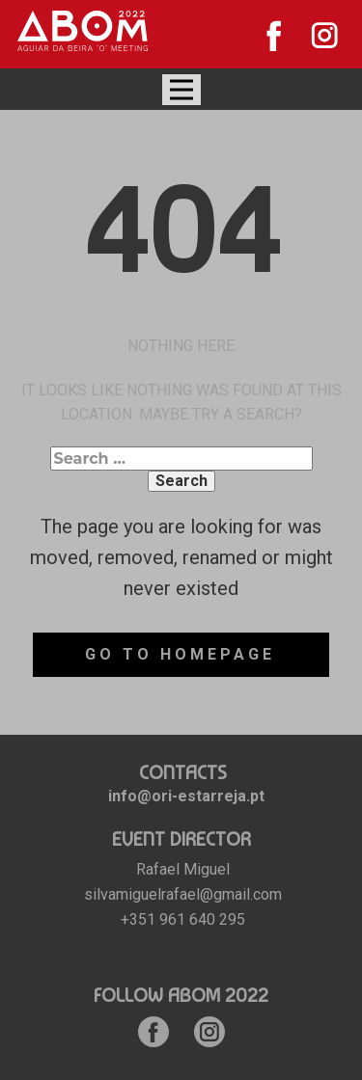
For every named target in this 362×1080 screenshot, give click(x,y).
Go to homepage (180, 654)
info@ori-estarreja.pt (186, 796)
